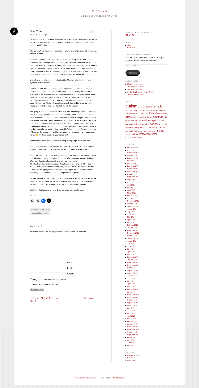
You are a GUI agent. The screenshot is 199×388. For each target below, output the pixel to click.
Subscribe (133, 73)
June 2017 (131, 185)
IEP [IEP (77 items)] (127, 116)
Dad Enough (99, 11)
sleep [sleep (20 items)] (142, 128)
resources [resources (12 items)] (129, 124)
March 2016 (131, 222)
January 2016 (132, 228)
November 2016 (133, 201)
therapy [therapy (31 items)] (160, 131)
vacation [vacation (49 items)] (145, 133)
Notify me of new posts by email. (45, 284)
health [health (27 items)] (149, 113)
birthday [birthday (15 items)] (128, 110)
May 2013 (131, 313)
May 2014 (131, 281)
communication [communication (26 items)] (145, 110)
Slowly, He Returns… (135, 84)
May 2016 (131, 217)
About (129, 45)
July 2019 (130, 150)
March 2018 (131, 164)
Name (70, 262)
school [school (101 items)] (154, 124)
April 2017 (131, 190)
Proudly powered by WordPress (85, 378)
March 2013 (131, 319)
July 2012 (130, 340)
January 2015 (132, 260)
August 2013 (132, 305)
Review (130, 358)
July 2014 (130, 276)
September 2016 (133, 206)
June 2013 (131, 311)
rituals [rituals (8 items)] (142, 124)
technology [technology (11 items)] (152, 131)
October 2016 (132, 204)
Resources (131, 48)
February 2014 (132, 289)
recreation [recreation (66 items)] (144, 120)
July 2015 (130, 244)
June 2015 (131, 246)
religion (46, 213)
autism (39, 213)
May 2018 (131, 161)
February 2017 (132, 196)
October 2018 (132, 155)
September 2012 (133, 335)
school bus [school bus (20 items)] (163, 124)
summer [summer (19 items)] (134, 131)
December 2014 (133, 262)
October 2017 (132, 174)
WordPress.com (119, 378)
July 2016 (130, 212)
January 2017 (132, 198)
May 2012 (131, 345)
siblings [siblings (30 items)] (136, 127)
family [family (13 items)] (131, 113)
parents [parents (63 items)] (162, 116)
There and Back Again (135, 95)
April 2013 (131, 316)
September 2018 (133, 158)
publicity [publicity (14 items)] (134, 121)
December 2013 (133, 295)
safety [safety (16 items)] (146, 124)
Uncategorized (44, 209)
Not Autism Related (134, 355)
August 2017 (132, 180)
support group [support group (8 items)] (142, 131)
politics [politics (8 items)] (127, 121)
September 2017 (133, 177)
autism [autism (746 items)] (131, 106)
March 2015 (131, 254)
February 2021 (132, 147)
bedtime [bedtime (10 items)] (149, 107)
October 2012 (132, 332)
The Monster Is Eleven (135, 87)
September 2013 (133, 303)
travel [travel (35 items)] (137, 134)
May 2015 (131, 249)
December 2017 (133, 169)
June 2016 (131, 214)
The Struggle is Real (134, 89)
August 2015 (132, 241)
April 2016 (131, 220)
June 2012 (131, 343)
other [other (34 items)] (155, 116)
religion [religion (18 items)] (153, 120)
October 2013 (132, 300)
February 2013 (132, 321)
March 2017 (131, 193)
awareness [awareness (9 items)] (142, 107)
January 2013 (132, 324)
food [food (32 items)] (143, 113)
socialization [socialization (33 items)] (152, 127)
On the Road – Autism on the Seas (140, 92)
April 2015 (131, 252)
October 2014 (132, 268)
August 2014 (132, 273)
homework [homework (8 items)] (163, 113)
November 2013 (133, 297)
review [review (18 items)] (136, 124)
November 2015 (133, 233)
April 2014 (131, 284)
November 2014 (133, 265)
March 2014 (131, 287)
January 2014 (132, 292)
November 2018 (133, 153)
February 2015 (132, 257)
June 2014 (131, 279)
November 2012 (133, 329)
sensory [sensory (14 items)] (128, 128)
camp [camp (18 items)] (135, 110)
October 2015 (132, 236)
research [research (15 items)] (160, 121)
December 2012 (133, 327)
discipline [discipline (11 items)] (156, 110)
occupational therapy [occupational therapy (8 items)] (145, 117)
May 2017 (131, 188)
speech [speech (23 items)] (162, 127)
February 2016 (132, 225)
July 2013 (130, 308)
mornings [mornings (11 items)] (133, 117)
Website (70, 274)
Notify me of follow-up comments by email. (49, 280)
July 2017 (130, 182)
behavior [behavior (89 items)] (157, 106)
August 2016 (132, 209)
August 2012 (132, 337)
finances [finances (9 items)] (137, 113)
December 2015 (133, 230)
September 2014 (133, 271)
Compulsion (90, 298)
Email (70, 268)
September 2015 (133, 238)
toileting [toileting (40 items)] (129, 134)
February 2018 (132, 166)
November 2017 (133, 172)
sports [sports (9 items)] (127, 131)
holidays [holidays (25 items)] (156, 113)
